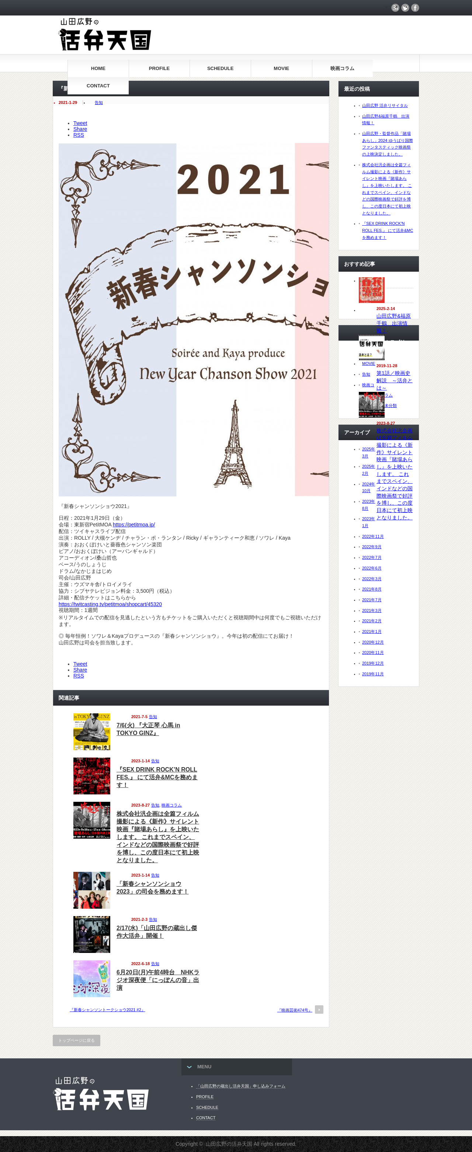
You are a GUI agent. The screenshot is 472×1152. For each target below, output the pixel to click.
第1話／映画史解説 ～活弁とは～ (394, 380)
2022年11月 (373, 536)
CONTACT (98, 85)
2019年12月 (373, 663)
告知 (99, 102)
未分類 (391, 405)
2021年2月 (372, 621)
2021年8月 (372, 589)
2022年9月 (372, 546)
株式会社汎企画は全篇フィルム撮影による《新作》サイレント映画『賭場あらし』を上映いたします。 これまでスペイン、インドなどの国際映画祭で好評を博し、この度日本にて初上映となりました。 (158, 837)
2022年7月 (372, 557)
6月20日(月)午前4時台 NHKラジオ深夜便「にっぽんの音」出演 (158, 980)
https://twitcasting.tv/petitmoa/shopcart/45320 (110, 604)
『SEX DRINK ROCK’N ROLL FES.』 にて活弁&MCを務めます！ (157, 777)
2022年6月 (372, 568)
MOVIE (281, 68)
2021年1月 (372, 631)
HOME (98, 68)
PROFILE (159, 68)
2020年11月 (373, 652)
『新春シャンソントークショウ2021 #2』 (107, 1009)
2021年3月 (372, 610)
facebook (415, 8)
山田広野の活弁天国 (229, 1144)
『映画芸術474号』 (294, 1010)
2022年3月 (372, 579)
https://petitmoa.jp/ (134, 525)
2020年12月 (373, 642)
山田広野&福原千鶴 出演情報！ (393, 323)
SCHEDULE (220, 68)
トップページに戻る (76, 1040)
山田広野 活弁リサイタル (385, 105)
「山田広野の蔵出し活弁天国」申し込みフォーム (240, 1086)
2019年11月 (373, 674)
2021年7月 (372, 600)
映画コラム (342, 68)
